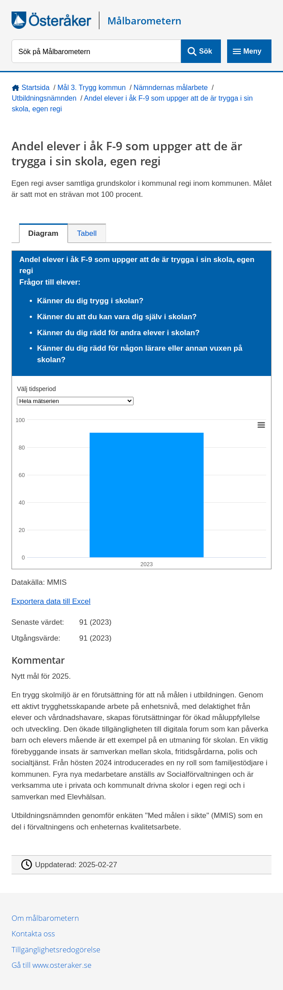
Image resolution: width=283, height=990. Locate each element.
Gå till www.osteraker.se (51, 965)
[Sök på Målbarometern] (96, 51)
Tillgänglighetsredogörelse (56, 949)
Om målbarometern (45, 918)
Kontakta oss (33, 933)
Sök (205, 51)
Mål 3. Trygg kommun (91, 87)
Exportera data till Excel (51, 601)
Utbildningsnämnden (44, 98)
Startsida (36, 87)
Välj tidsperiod (36, 388)
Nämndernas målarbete (171, 87)
